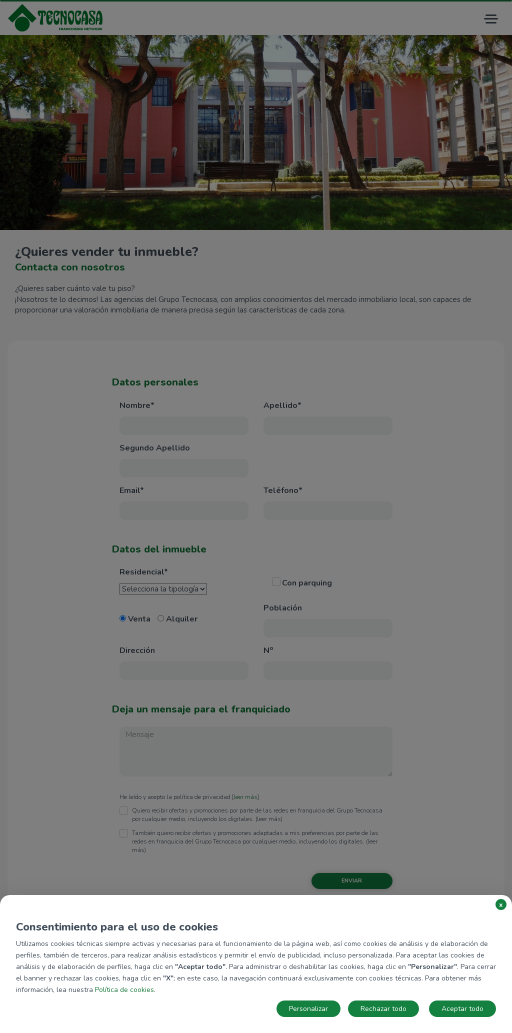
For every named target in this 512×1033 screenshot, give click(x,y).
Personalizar (308, 1009)
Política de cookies (124, 989)
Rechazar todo (383, 1009)
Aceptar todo (463, 1009)
